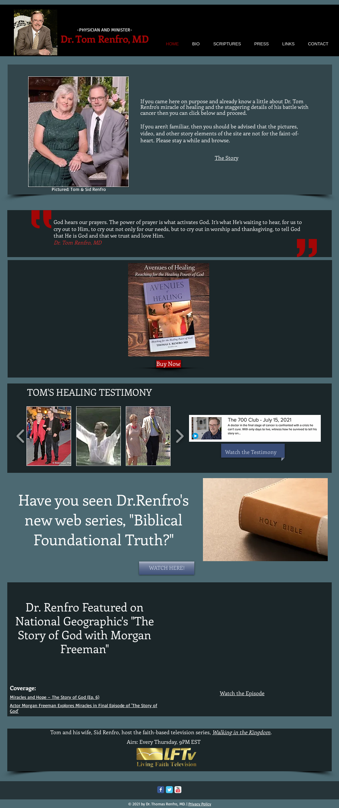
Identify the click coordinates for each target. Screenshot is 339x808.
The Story (226, 157)
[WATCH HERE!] (166, 568)
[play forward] (179, 436)
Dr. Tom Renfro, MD (105, 38)
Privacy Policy (199, 803)
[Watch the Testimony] (255, 452)
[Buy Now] (168, 364)
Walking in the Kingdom (241, 732)
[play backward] (20, 436)
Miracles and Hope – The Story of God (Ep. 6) (54, 697)
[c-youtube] (177, 789)
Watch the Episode (242, 693)
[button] (48, 436)
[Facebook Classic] (160, 789)
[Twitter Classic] (169, 789)
